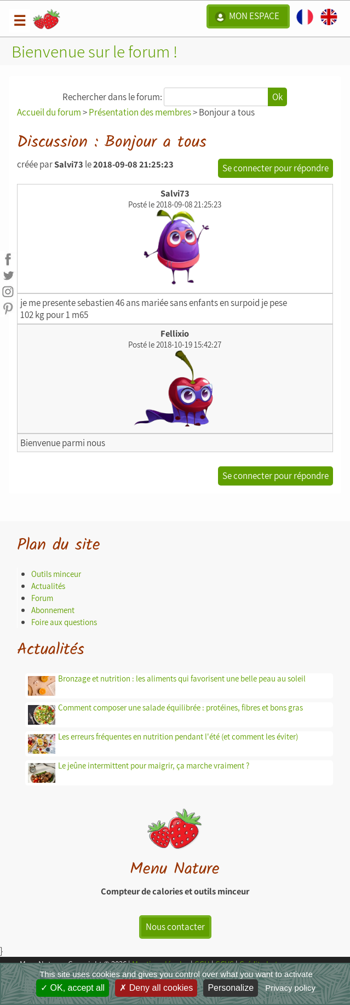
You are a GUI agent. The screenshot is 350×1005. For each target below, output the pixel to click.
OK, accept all (73, 987)
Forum (42, 598)
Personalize (231, 987)
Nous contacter (175, 927)
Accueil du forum (49, 112)
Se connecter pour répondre (275, 168)
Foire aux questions (64, 622)
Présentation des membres (140, 112)
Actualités (48, 586)
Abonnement (52, 610)
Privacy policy (290, 987)
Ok (277, 97)
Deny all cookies (156, 987)
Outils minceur (56, 574)
